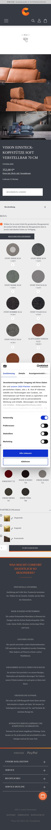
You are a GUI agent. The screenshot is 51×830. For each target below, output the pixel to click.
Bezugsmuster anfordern (19, 236)
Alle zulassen (25, 453)
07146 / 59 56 (11, 2)
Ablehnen (25, 461)
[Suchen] (33, 20)
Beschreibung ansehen (16, 192)
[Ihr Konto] (39, 20)
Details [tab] (22, 373)
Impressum (23, 815)
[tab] (25, 207)
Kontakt (11, 815)
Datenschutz (38, 815)
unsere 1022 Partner (20, 386)
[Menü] (6, 20)
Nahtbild (5, 510)
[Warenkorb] (45, 20)
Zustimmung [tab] (9, 373)
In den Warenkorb (30, 548)
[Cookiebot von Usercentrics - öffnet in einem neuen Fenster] (36, 366)
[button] (25, 510)
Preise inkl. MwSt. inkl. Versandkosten (17, 173)
